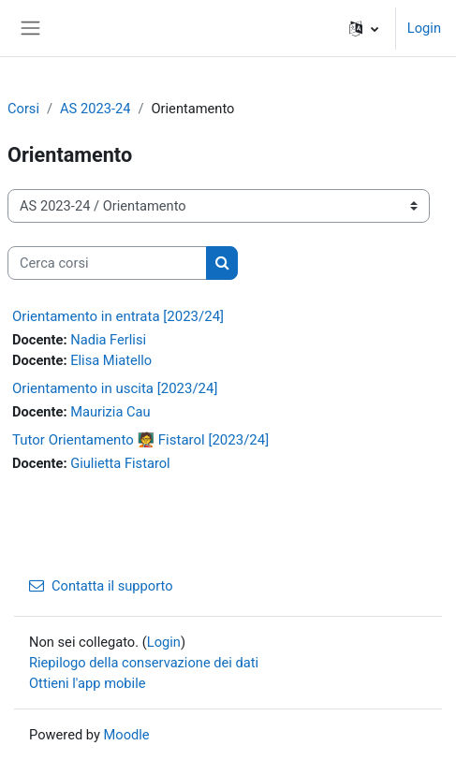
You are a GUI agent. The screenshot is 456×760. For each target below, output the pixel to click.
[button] (363, 28)
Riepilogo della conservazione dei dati (143, 662)
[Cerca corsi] (107, 263)
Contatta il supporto (101, 585)
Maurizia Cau (110, 411)
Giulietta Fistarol (119, 463)
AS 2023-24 (95, 108)
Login (424, 28)
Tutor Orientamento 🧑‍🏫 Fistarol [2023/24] (140, 439)
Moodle (127, 734)
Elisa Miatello (111, 360)
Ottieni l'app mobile (87, 683)
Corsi (23, 108)
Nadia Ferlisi (108, 339)
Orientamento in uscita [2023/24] (114, 388)
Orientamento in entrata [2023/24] (118, 316)
